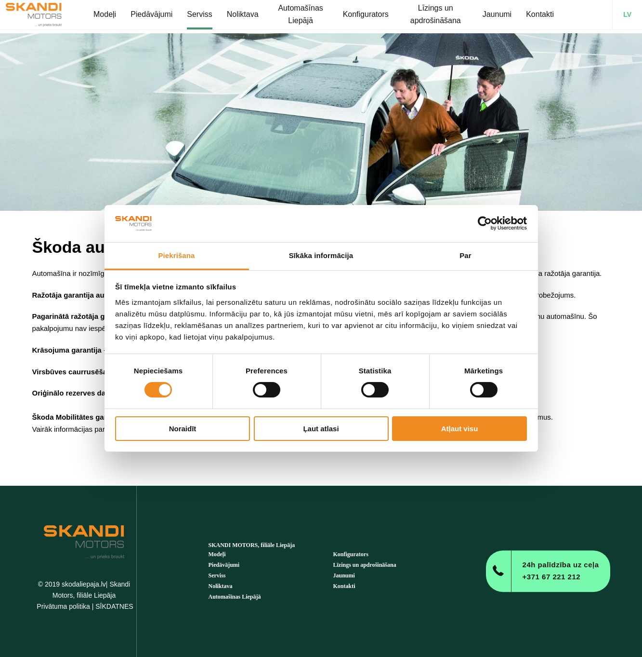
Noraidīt (183, 428)
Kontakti (344, 586)
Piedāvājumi (224, 564)
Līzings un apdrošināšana (364, 564)
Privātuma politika (63, 606)
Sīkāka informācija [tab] (321, 255)
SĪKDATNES (114, 606)
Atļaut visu (459, 428)
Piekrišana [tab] (176, 255)
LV (627, 16)
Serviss (217, 575)
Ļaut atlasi (321, 428)
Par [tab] (465, 255)
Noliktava (221, 586)
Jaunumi (344, 575)
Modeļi (217, 554)
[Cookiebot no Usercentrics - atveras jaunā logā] (485, 223)
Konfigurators (350, 554)
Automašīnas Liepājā (235, 596)
